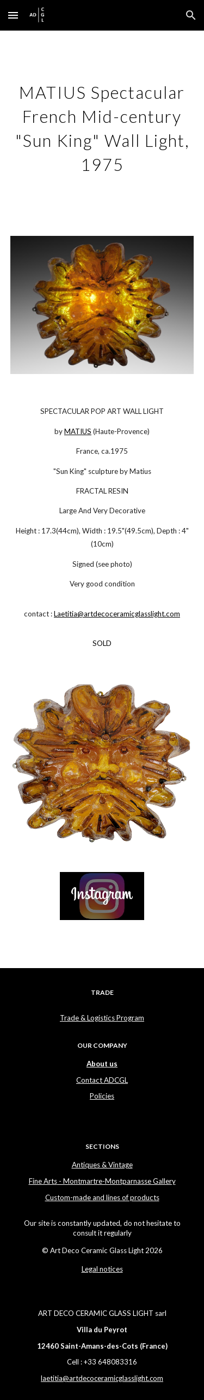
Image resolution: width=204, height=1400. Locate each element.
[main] (102, 126)
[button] (13, 15)
